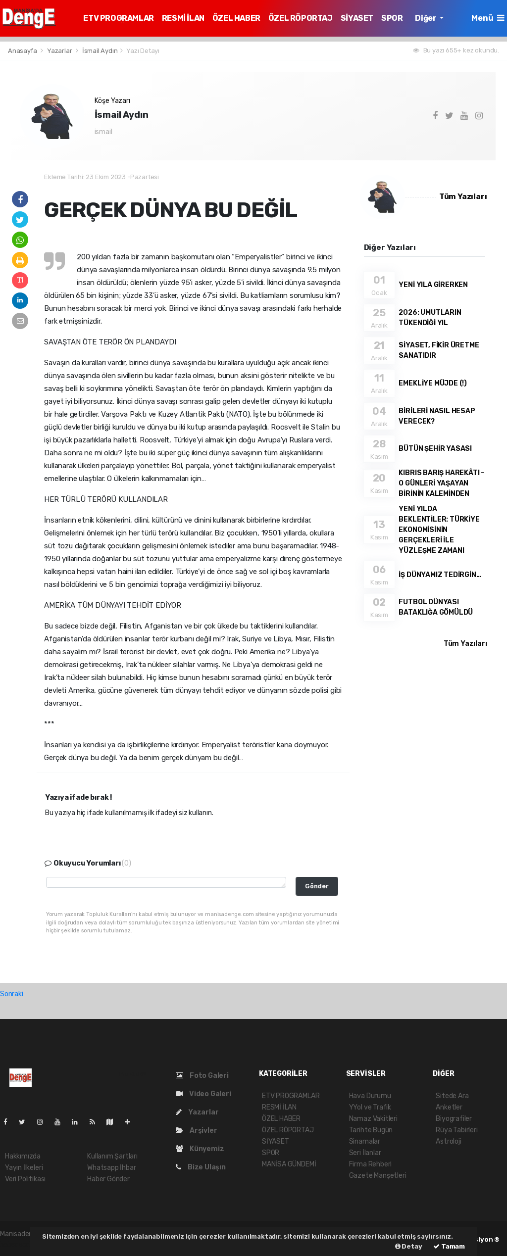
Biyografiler (454, 1118)
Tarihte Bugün (371, 1130)
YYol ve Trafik (370, 1107)
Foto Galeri (202, 1075)
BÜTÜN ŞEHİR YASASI (435, 448)
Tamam (449, 1246)
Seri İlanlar (365, 1153)
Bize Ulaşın (201, 1167)
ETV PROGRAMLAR (118, 18)
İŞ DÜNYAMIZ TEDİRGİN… (440, 575)
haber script (19, 1244)
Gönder (317, 886)
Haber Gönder (108, 1179)
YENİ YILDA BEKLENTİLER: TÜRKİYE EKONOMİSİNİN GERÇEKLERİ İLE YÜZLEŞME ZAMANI (439, 530)
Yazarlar (60, 50)
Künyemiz (200, 1149)
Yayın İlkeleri (24, 1167)
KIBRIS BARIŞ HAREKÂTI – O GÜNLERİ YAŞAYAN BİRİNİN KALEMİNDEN (442, 483)
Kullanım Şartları (112, 1156)
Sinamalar (364, 1141)
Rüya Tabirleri (456, 1130)
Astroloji (448, 1141)
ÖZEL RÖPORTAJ (300, 18)
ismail (103, 132)
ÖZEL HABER (236, 18)
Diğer (426, 18)
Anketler (449, 1107)
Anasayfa (23, 50)
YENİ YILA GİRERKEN (433, 285)
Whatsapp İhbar (111, 1167)
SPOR (392, 18)
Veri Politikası (25, 1179)
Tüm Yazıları (463, 196)
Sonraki (11, 994)
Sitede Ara (452, 1096)
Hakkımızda (23, 1156)
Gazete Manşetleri (377, 1175)
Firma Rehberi (370, 1164)
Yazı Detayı (142, 50)
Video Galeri (203, 1094)
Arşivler (196, 1130)
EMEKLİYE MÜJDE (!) (433, 383)
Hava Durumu (370, 1096)
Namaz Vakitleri (373, 1118)
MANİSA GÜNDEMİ (289, 1164)
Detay (408, 1246)
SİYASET (357, 18)
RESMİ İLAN (183, 18)
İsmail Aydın (100, 50)
